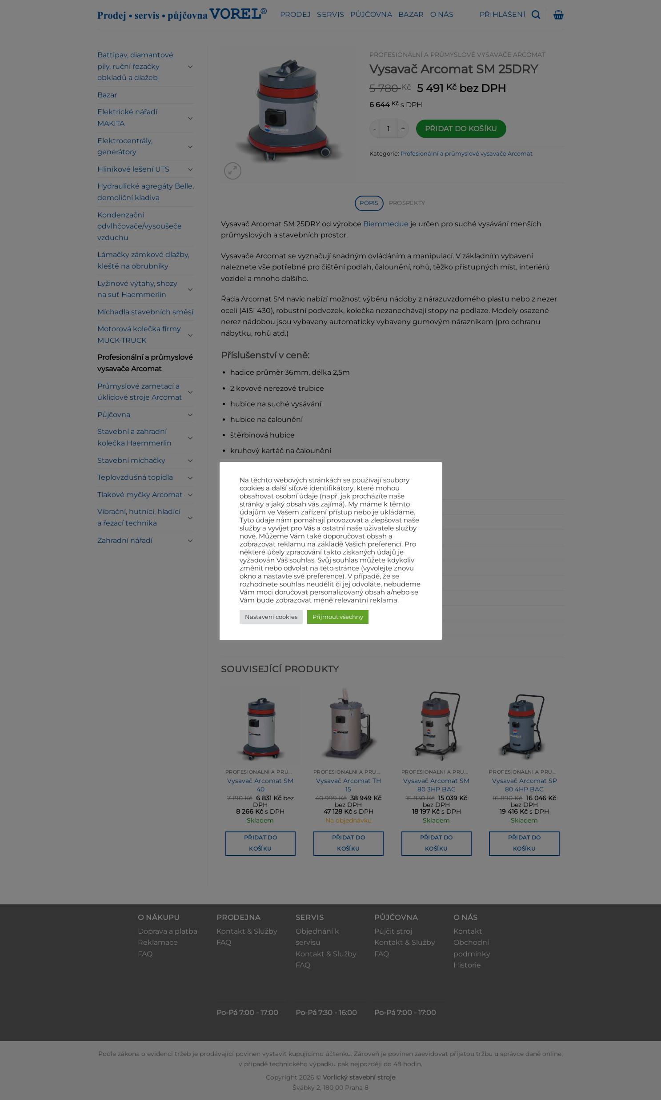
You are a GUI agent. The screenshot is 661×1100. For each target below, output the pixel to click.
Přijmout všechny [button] (337, 616)
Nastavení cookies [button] (271, 616)
